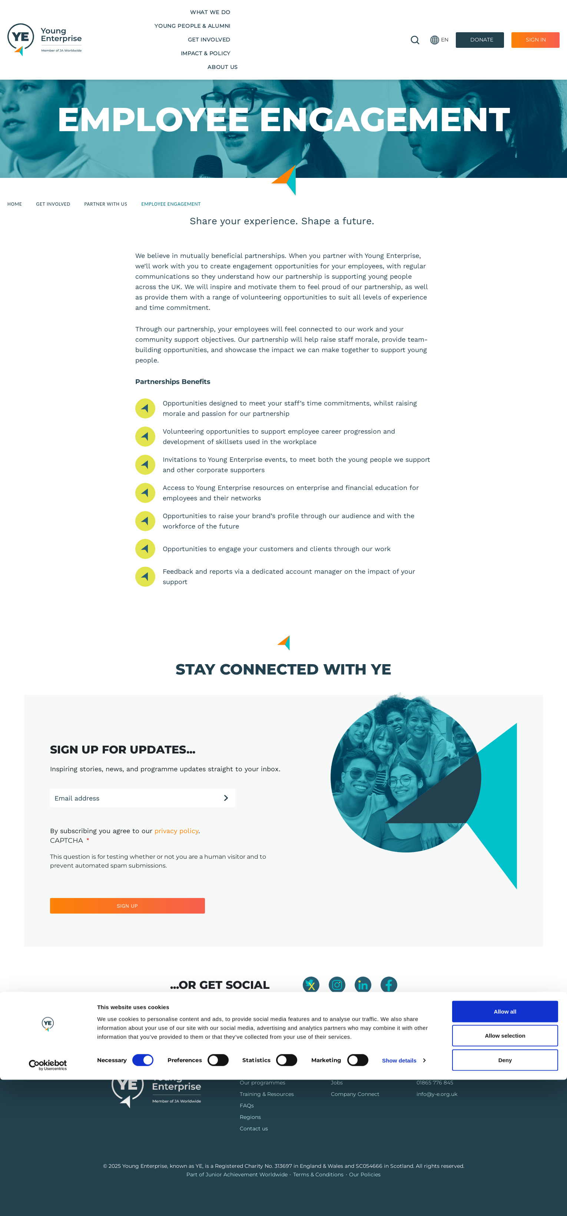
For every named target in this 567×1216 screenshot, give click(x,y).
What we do (114, 22)
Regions (250, 1117)
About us (372, 22)
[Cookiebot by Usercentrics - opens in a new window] (48, 1201)
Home (14, 204)
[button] (439, 22)
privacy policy (176, 831)
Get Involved (259, 22)
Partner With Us (105, 204)
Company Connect (355, 1094)
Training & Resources (267, 1094)
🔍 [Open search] (415, 22)
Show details (399, 1197)
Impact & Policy (319, 22)
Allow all (505, 1147)
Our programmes (262, 1082)
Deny (505, 1196)
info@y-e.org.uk (437, 1094)
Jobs (337, 1082)
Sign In (536, 22)
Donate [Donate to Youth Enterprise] (481, 22)
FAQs (247, 1105)
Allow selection (505, 1172)
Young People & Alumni (186, 22)
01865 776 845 (435, 1082)
